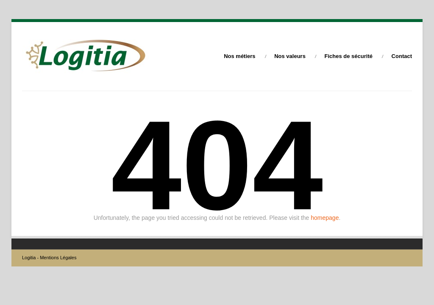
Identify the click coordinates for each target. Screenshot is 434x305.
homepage (325, 217)
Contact (402, 56)
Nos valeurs (290, 56)
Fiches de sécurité (349, 56)
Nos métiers (239, 56)
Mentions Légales (58, 257)
